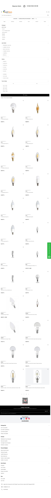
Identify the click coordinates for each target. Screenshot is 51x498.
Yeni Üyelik (3, 478)
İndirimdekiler (3, 469)
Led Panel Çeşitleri (4, 431)
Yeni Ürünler (3, 467)
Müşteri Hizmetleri (4, 471)
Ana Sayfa (15, 18)
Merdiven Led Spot (4, 444)
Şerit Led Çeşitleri (4, 427)
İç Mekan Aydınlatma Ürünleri (24, 18)
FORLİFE (20, 21)
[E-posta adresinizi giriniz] (25, 411)
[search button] (48, 15)
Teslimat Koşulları (4, 452)
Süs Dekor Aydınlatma (5, 429)
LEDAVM (12, 21)
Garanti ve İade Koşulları (5, 458)
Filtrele (25, 95)
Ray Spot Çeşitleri (4, 440)
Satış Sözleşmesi (4, 456)
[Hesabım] (46, 12)
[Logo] (8, 12)
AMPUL (33, 18)
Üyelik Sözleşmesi (4, 454)
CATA (29, 21)
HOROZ (37, 21)
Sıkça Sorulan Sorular (5, 450)
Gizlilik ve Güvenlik (4, 460)
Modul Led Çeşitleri (4, 433)
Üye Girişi (2, 480)
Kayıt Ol (46, 411)
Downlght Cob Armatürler (6, 442)
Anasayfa (2, 465)
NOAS (45, 21)
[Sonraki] (29, 394)
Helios (4, 21)
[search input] (25, 15)
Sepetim (2, 473)
